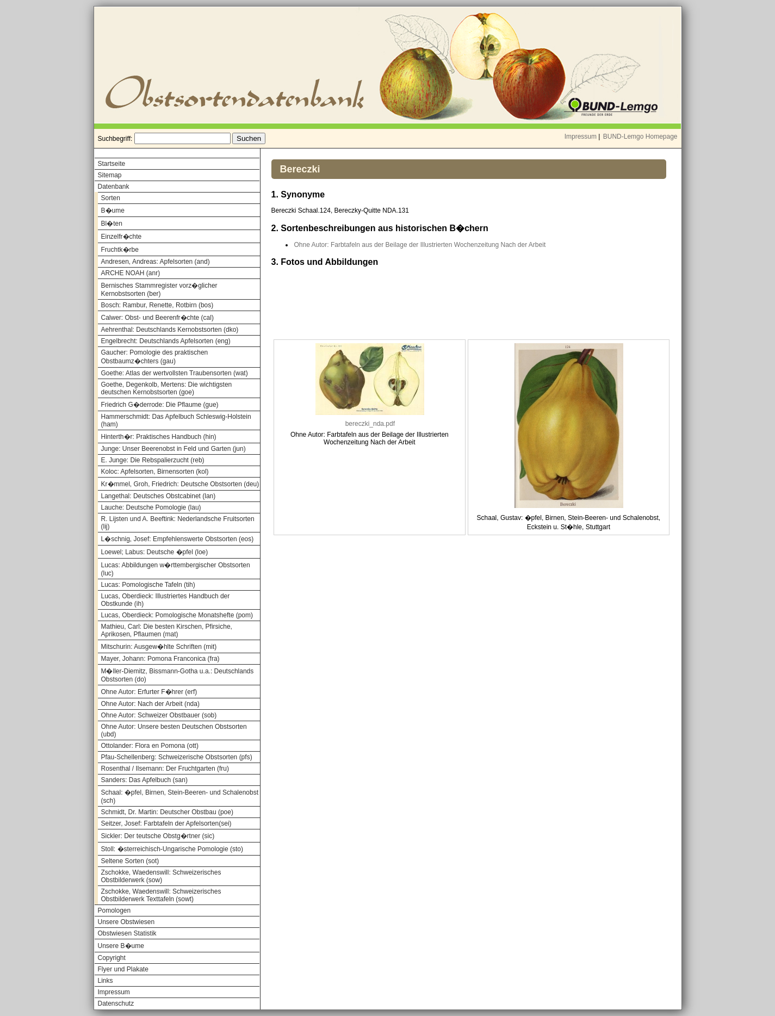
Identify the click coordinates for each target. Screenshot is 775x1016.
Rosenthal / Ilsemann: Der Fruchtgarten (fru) (165, 768)
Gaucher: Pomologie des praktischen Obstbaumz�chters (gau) (154, 357)
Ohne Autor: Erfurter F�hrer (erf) (149, 692)
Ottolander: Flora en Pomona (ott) (150, 745)
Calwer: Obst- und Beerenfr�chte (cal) (157, 317)
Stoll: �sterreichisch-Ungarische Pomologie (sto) (172, 849)
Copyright (112, 958)
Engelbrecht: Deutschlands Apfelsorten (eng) (166, 341)
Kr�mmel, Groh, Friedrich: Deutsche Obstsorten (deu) (180, 484)
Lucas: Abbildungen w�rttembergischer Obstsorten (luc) (175, 569)
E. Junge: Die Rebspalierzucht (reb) (152, 460)
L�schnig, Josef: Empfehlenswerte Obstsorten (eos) (177, 539)
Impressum (581, 136)
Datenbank (113, 186)
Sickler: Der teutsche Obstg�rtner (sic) (158, 836)
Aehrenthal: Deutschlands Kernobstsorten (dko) (170, 329)
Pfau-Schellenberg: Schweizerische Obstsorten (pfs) (176, 757)
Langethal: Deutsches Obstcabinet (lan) (158, 496)
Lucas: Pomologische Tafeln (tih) (148, 584)
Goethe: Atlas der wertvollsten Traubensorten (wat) (174, 373)
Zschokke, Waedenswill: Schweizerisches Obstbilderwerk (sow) (161, 876)
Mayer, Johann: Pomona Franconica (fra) (160, 658)
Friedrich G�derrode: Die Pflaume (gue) (160, 404)
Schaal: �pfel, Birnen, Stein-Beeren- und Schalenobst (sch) (180, 796)
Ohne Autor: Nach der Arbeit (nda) (150, 704)
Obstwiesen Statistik (127, 933)
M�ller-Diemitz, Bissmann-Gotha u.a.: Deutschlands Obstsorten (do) (177, 675)
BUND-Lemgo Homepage (640, 136)
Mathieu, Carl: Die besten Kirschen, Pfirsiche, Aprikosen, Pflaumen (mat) (166, 630)
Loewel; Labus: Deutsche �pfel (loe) (154, 552)
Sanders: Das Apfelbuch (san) (144, 780)
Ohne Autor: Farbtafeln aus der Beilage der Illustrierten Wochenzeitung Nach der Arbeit (420, 245)
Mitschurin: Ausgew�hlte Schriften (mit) (159, 647)
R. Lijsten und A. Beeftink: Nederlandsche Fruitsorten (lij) (178, 522)
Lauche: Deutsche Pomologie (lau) (151, 507)
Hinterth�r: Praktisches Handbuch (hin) (158, 437)
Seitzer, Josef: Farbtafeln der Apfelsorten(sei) (166, 823)
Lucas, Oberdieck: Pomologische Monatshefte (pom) (177, 615)
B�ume (113, 210)
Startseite (112, 164)
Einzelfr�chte (121, 236)
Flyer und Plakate (123, 969)
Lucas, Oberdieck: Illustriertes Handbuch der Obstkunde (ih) (165, 600)
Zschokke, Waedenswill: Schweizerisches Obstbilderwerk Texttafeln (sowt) (161, 895)
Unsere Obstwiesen (126, 922)
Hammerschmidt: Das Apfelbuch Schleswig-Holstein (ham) (176, 420)
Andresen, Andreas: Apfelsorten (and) (155, 261)
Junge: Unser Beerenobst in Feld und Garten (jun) (173, 449)
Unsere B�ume (121, 946)
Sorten (110, 198)
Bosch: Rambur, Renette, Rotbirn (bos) (157, 305)
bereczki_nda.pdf (370, 424)
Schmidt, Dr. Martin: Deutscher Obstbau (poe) (167, 812)
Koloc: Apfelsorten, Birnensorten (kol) (155, 471)
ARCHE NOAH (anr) (130, 273)
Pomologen (114, 910)
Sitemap (110, 175)
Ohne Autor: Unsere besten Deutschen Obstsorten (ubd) (174, 730)
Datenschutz (116, 1003)
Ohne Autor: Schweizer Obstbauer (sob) (159, 715)
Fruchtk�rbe (120, 249)
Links (105, 980)
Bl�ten (111, 223)
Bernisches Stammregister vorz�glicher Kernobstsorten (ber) (159, 290)
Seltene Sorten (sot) (130, 861)
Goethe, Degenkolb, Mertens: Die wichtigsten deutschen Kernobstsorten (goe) (166, 388)
